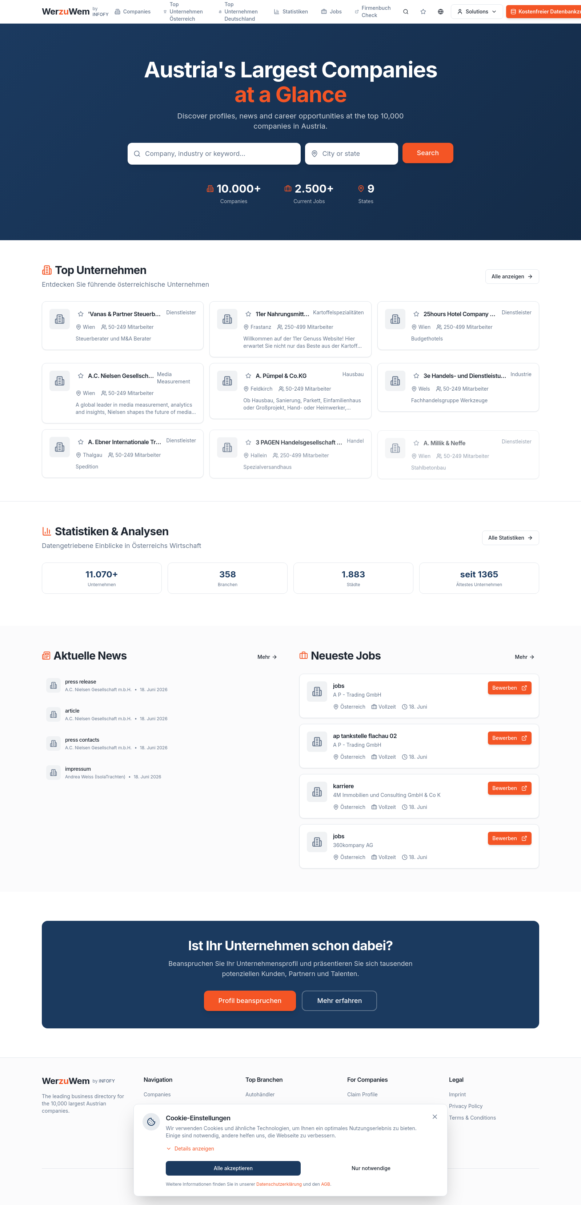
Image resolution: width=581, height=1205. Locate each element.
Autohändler (260, 1094)
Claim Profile (362, 1094)
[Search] (405, 11)
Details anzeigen (190, 1150)
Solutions (477, 11)
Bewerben (509, 688)
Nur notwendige (371, 1169)
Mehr (267, 657)
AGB (325, 1185)
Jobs (331, 11)
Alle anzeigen (512, 276)
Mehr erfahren (339, 1000)
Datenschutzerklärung (279, 1185)
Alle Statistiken (510, 538)
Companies (133, 11)
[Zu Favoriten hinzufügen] (81, 314)
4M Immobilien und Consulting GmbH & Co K (387, 797)
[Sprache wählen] (440, 11)
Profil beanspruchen (250, 1000)
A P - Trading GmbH (357, 695)
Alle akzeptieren (233, 1169)
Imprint (457, 1094)
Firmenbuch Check (373, 11)
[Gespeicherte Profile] (423, 11)
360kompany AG (353, 848)
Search (428, 153)
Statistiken (291, 11)
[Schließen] (434, 1118)
